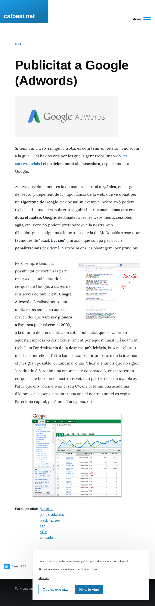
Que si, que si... (55, 589)
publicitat (46, 509)
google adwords (52, 514)
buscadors (48, 537)
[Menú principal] (140, 19)
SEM (43, 532)
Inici (18, 44)
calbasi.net (19, 16)
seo (42, 526)
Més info (43, 578)
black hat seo (50, 520)
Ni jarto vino (89, 589)
